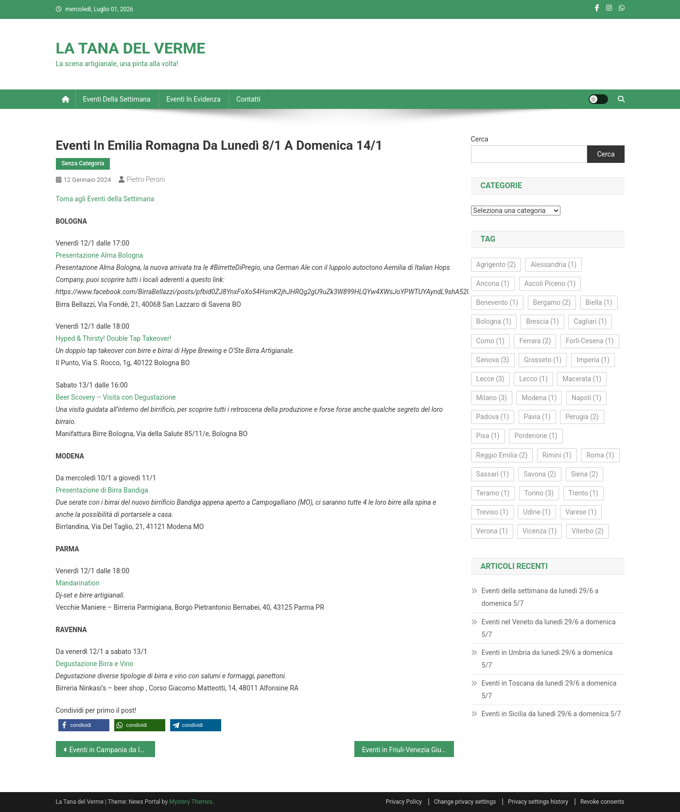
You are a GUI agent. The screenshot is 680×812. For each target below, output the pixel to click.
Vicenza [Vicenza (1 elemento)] (540, 531)
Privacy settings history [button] (538, 801)
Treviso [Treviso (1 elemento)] (492, 512)
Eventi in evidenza (193, 99)
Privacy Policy (404, 801)
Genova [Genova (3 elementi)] (492, 360)
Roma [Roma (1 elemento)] (600, 455)
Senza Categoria (83, 163)
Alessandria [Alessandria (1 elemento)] (553, 264)
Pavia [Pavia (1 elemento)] (537, 417)
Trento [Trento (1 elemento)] (583, 493)
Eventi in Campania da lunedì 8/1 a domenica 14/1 (113, 750)
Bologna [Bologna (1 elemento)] (493, 321)
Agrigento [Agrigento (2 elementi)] (496, 264)
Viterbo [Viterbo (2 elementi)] (588, 531)
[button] (83, 725)
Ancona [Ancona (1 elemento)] (493, 283)
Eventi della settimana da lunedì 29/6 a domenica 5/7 (540, 597)
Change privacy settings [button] (465, 801)
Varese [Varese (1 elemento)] (580, 512)
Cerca (479, 139)
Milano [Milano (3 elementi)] (491, 398)
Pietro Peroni (146, 179)
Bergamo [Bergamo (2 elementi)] (552, 302)
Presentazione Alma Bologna (99, 255)
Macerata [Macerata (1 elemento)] (581, 379)
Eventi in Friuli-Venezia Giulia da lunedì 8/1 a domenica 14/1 (408, 750)
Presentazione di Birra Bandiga (102, 490)
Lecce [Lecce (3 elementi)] (490, 379)
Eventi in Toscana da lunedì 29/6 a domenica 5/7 (549, 689)
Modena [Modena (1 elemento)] (539, 398)
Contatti (248, 99)
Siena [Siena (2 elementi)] (584, 474)
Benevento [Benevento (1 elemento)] (497, 302)
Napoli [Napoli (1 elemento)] (586, 398)
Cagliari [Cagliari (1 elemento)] (590, 321)
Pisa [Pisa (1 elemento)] (488, 436)
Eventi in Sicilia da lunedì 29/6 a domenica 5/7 (551, 714)
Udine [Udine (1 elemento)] (537, 512)
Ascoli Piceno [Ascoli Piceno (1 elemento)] (550, 283)
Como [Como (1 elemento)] (490, 341)
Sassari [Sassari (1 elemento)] (492, 474)
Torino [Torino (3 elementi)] (539, 493)
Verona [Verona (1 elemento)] (492, 531)
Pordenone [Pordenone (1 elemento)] (536, 436)
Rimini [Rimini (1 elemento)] (557, 455)
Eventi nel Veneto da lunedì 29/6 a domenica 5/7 (549, 628)
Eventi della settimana (117, 99)
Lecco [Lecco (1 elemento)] (533, 379)
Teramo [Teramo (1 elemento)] (492, 493)
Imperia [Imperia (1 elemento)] (593, 360)
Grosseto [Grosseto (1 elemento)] (542, 360)
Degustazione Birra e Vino (95, 664)
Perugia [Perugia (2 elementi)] (582, 417)
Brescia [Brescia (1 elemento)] (542, 321)
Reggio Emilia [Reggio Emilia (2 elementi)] (502, 455)
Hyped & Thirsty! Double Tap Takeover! (114, 338)
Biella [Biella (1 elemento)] (599, 302)
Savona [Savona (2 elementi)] (539, 474)
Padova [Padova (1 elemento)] (492, 417)
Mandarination (78, 583)
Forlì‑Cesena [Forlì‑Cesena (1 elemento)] (590, 341)
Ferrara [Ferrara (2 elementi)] (535, 341)
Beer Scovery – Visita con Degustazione (116, 397)
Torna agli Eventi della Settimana (105, 199)
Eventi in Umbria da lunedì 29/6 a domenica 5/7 (547, 659)
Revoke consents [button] (602, 801)
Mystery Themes (190, 801)
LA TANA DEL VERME (131, 48)
